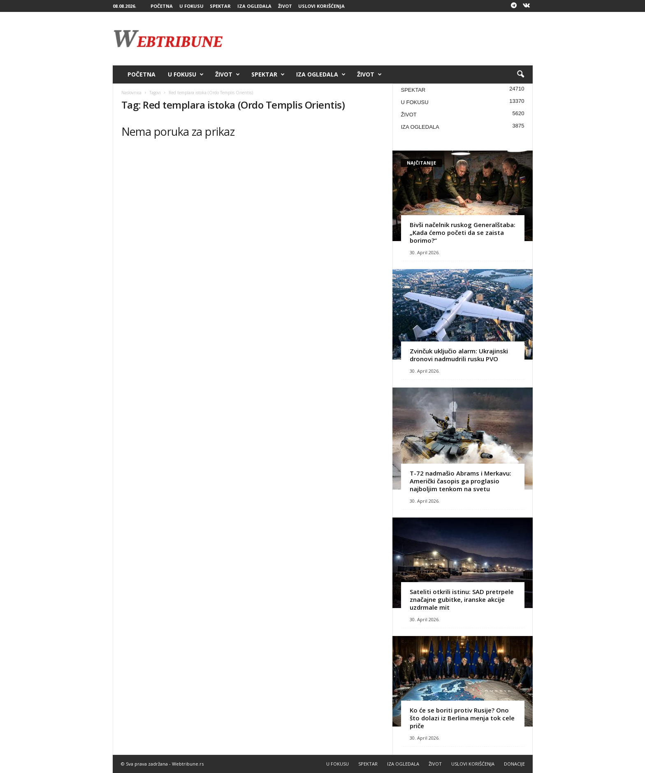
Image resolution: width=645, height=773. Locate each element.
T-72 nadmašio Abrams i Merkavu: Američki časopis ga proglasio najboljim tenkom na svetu (460, 481)
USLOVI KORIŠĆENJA (321, 6)
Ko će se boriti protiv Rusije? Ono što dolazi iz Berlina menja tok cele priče (462, 718)
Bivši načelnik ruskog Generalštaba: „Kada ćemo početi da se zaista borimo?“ (462, 232)
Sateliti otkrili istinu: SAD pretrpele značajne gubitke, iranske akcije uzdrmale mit (462, 599)
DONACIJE (514, 764)
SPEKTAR (220, 6)
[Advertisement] (383, 38)
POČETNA (162, 6)
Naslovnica (131, 92)
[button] (520, 74)
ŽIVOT (285, 6)
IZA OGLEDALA (254, 6)
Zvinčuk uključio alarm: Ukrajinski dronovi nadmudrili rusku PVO (459, 355)
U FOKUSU (191, 6)
